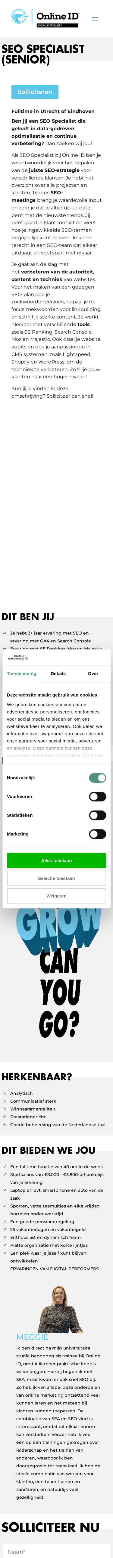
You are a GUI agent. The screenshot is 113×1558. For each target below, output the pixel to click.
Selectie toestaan (56, 878)
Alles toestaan (56, 860)
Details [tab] (58, 673)
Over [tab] (93, 673)
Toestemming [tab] (21, 673)
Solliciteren (34, 91)
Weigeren (56, 896)
